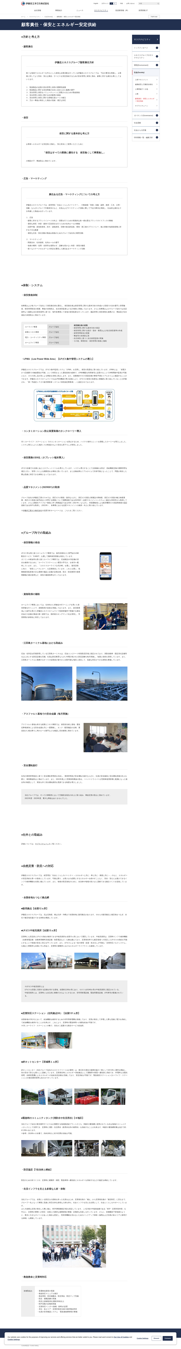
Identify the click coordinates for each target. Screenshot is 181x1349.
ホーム (23, 16)
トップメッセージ (141, 48)
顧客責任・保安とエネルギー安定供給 (144, 100)
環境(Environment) (141, 65)
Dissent (156, 1338)
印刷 (121, 3)
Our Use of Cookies (121, 1337)
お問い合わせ (130, 3)
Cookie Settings (14, 1339)
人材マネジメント (141, 80)
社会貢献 (137, 123)
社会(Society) (49, 16)
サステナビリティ (35, 16)
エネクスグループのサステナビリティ (143, 56)
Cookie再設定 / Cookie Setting (29, 1345)
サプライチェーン (42, 844)
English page (154, 16)
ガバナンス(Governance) (143, 115)
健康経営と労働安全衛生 (144, 84)
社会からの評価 (140, 130)
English (96, 3)
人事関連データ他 (141, 89)
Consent (168, 1338)
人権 (136, 94)
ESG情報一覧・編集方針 (143, 137)
